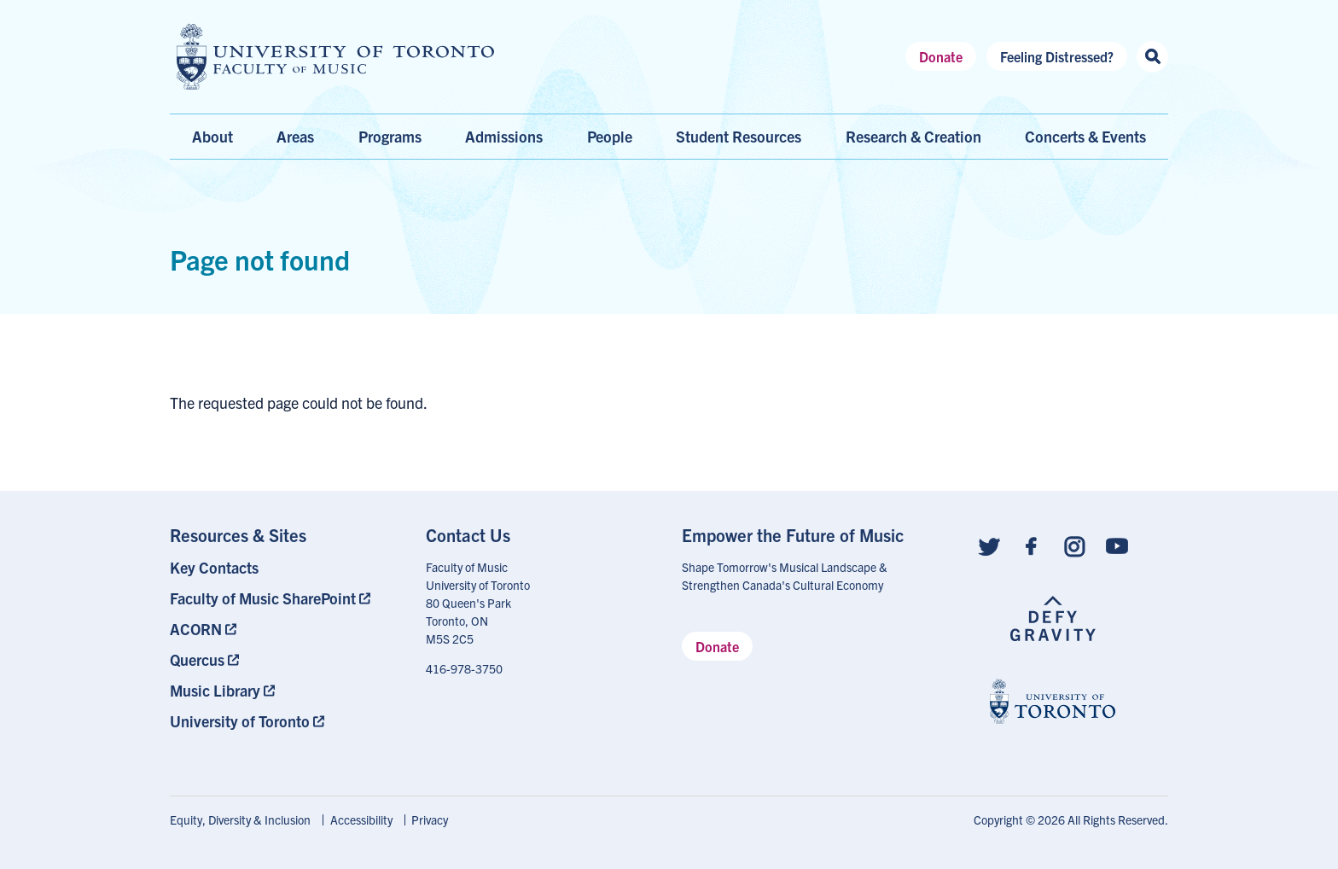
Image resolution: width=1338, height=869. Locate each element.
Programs (390, 136)
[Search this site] (1152, 57)
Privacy (429, 819)
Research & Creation (913, 136)
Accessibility (361, 819)
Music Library (215, 690)
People (609, 136)
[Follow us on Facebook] (1031, 545)
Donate (941, 56)
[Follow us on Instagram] (1074, 545)
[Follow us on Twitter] (989, 545)
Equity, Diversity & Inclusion (240, 819)
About (212, 136)
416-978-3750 (464, 668)
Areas (295, 136)
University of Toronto (240, 721)
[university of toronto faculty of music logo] (335, 57)
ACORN (196, 629)
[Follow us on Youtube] (1117, 545)
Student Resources (738, 136)
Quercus (197, 659)
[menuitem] (285, 567)
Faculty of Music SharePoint (263, 598)
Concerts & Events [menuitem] (1085, 136)
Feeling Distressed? (1057, 56)
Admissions (504, 136)
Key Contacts (214, 567)
